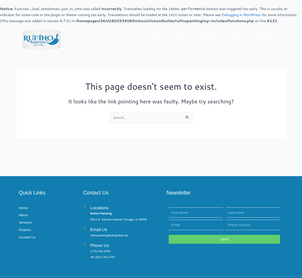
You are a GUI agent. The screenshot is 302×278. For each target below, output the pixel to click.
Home (157, 39)
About (181, 39)
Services (208, 39)
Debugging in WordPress (242, 14)
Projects (236, 39)
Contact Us (266, 39)
